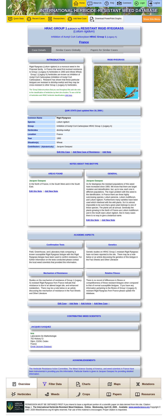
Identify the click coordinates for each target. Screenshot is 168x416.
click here (68, 95)
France (84, 42)
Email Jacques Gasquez (41, 346)
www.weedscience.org (139, 407)
